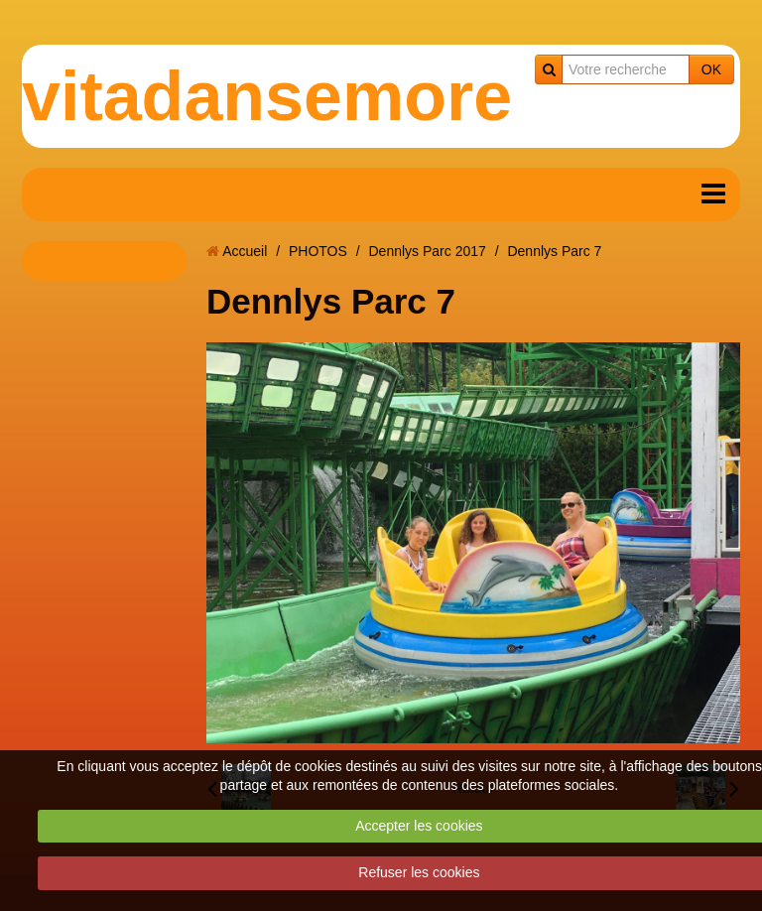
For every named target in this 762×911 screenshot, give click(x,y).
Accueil (244, 251)
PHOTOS (318, 251)
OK (711, 69)
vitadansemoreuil (307, 96)
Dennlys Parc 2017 (426, 251)
